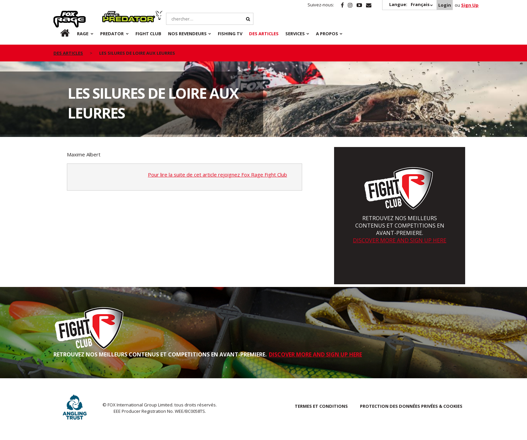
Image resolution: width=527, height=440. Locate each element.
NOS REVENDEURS (187, 34)
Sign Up (470, 5)
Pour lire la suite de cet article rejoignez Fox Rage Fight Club (217, 174)
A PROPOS (327, 34)
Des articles (264, 34)
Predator (113, 14)
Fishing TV (230, 34)
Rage (59, 14)
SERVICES (295, 34)
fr (59, 34)
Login (444, 5)
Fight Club (148, 34)
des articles (68, 53)
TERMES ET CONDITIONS (321, 406)
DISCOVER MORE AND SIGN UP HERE (399, 240)
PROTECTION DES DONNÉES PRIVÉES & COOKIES (411, 406)
